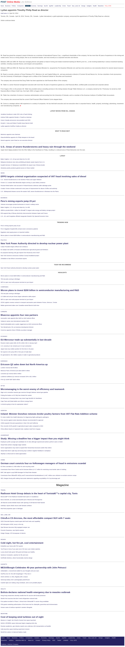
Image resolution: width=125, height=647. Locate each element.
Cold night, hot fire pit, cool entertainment (22, 543)
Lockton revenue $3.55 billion (9, 367)
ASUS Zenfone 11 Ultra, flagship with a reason (14, 576)
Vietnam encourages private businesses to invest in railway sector (20, 204)
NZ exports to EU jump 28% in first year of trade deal (16, 352)
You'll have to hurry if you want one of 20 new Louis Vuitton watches (20, 549)
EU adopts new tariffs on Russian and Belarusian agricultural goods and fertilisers (24, 249)
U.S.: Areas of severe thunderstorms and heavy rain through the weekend (38, 147)
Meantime (101, 6)
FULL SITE (73, 640)
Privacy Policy (46, 640)
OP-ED (3, 385)
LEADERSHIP (5, 435)
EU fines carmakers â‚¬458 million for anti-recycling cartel (17, 466)
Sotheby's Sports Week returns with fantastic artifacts (16, 505)
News (2, 6)
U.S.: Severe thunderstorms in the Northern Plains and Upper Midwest (21, 179)
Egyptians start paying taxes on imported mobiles (15, 232)
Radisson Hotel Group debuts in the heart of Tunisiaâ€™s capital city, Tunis (39, 493)
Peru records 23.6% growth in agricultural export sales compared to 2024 (22, 426)
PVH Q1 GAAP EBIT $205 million (10, 379)
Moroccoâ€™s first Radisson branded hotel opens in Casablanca (19, 496)
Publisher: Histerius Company (9, 644)
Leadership (58, 6)
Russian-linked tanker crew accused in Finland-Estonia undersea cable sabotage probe (26, 185)
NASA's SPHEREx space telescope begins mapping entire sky (19, 623)
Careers (27, 6)
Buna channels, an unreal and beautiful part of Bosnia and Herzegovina (21, 499)
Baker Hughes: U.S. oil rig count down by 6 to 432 (15, 159)
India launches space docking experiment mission (15, 629)
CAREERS (4, 311)
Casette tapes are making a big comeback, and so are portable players (21, 582)
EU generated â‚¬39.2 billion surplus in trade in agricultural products (20, 355)
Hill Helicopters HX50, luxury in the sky (12, 524)
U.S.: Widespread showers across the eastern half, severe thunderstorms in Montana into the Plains (30, 191)
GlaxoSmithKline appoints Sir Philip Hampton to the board (17, 137)
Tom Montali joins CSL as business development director (17, 327)
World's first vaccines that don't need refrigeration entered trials (19, 598)
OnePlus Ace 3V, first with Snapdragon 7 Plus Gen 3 (16, 574)
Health (95, 6)
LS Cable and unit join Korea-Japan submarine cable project (18, 296)
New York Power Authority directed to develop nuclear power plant (34, 243)
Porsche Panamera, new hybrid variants (12, 530)
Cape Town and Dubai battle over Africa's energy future (17, 401)
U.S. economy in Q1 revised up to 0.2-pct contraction (16, 346)
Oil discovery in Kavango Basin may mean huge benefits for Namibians (21, 398)
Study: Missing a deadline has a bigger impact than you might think (35, 438)
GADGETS (4, 564)
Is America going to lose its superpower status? (14, 404)
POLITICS (4, 240)
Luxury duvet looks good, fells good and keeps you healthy (18, 552)
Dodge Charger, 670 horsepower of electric (13, 533)
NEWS (3, 173)
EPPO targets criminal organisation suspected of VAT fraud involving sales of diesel (43, 176)
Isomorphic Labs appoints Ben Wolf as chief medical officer (18, 318)
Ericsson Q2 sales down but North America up (24, 364)
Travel (69, 6)
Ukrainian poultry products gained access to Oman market (17, 168)
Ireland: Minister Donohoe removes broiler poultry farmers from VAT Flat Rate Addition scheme (49, 414)
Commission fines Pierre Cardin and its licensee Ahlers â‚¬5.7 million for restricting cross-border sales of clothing (33, 469)
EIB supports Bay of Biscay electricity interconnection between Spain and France (24, 213)
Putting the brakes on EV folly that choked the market (16, 395)
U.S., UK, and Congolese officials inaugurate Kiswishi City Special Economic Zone (24, 216)
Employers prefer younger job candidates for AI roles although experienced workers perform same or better (32, 442)
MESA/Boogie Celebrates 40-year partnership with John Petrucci (33, 567)
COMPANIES (4, 287)
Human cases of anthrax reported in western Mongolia (16, 607)
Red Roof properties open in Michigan (12, 508)
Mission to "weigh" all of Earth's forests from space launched (18, 620)
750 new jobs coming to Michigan (10, 279)
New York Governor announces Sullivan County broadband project (20, 255)
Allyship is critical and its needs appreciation (13, 453)
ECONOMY (4, 336)
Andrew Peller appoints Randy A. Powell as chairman (16, 117)
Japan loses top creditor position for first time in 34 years (17, 349)
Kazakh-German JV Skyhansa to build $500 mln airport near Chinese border (23, 165)
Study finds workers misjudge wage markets (13, 444)
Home (3, 638)
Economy (33, 6)
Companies (20, 6)
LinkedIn (65, 640)
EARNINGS (4, 361)
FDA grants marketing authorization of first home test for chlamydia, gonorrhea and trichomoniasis (29, 604)
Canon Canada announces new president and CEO (15, 120)
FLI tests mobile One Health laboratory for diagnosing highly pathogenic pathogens (25, 417)
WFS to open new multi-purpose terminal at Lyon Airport (17, 282)
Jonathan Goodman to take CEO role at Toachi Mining (16, 114)
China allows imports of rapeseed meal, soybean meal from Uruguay (20, 429)
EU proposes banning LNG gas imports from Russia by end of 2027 (20, 252)
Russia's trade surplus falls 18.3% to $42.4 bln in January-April (19, 343)
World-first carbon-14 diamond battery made (13, 632)
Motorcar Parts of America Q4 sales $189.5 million (15, 370)
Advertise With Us (21, 640)
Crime (64, 6)
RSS (54, 640)
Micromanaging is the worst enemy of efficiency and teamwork (32, 389)
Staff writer (5, 13)
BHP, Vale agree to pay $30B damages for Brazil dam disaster (19, 472)
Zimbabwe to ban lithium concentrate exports (14, 258)
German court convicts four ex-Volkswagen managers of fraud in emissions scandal (43, 463)
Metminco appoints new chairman (10, 134)
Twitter (59, 640)
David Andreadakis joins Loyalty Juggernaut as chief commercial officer (21, 324)
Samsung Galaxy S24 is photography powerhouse (15, 579)
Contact (38, 640)
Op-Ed (46, 6)
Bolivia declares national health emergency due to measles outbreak (35, 592)
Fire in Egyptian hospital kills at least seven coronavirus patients (19, 229)
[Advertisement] (14, 32)
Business (8, 6)
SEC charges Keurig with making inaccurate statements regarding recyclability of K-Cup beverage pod (30, 478)
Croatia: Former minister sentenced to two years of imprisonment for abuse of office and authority (29, 188)
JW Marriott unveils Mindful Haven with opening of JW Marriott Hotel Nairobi (23, 502)
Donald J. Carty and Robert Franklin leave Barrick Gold (17, 123)
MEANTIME (4, 613)
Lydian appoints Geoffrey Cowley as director (13, 126)
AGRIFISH (4, 410)
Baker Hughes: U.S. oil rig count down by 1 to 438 (15, 207)
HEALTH (3, 589)
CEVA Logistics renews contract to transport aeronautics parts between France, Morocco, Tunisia (29, 302)
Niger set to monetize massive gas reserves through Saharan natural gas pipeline (24, 392)
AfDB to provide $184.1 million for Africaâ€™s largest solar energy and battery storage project (28, 210)
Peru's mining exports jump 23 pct (18, 201)
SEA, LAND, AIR (5, 514)
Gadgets (89, 6)
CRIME (3, 460)
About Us (31, 640)
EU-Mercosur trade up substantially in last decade (26, 340)
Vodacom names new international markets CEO (15, 321)
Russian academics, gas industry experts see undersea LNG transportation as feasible (26, 626)
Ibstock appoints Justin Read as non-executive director (16, 140)
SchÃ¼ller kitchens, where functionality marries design (16, 558)
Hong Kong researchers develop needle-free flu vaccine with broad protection (23, 595)
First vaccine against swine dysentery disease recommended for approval (22, 420)
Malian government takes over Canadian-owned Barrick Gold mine (20, 305)
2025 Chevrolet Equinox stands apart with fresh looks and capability (20, 521)
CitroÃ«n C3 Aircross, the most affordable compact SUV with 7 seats (35, 518)
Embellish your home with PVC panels (12, 546)
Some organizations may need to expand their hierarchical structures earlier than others (26, 447)
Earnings (40, 6)
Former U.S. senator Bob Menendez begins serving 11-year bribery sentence (23, 182)
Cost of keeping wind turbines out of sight (22, 617)
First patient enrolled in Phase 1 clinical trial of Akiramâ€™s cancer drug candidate (25, 601)
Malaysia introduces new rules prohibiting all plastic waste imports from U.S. (23, 162)
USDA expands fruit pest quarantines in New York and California (19, 423)
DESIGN (3, 539)
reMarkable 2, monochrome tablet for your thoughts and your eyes (20, 571)
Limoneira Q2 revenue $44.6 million (11, 373)
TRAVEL (3, 490)
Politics (14, 6)
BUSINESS (4, 197)
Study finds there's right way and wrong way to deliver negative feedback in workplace (26, 450)
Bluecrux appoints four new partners (19, 315)
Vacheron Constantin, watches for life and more (14, 555)
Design (83, 6)
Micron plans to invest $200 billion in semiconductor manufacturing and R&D (23, 235)
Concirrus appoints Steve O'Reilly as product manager (16, 330)
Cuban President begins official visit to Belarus (14, 246)
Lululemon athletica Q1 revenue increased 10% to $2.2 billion (18, 376)
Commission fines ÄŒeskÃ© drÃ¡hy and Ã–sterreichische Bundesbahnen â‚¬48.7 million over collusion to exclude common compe (38, 475)
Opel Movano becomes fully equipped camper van (15, 527)
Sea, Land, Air (76, 6)
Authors (11, 640)
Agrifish (51, 6)
